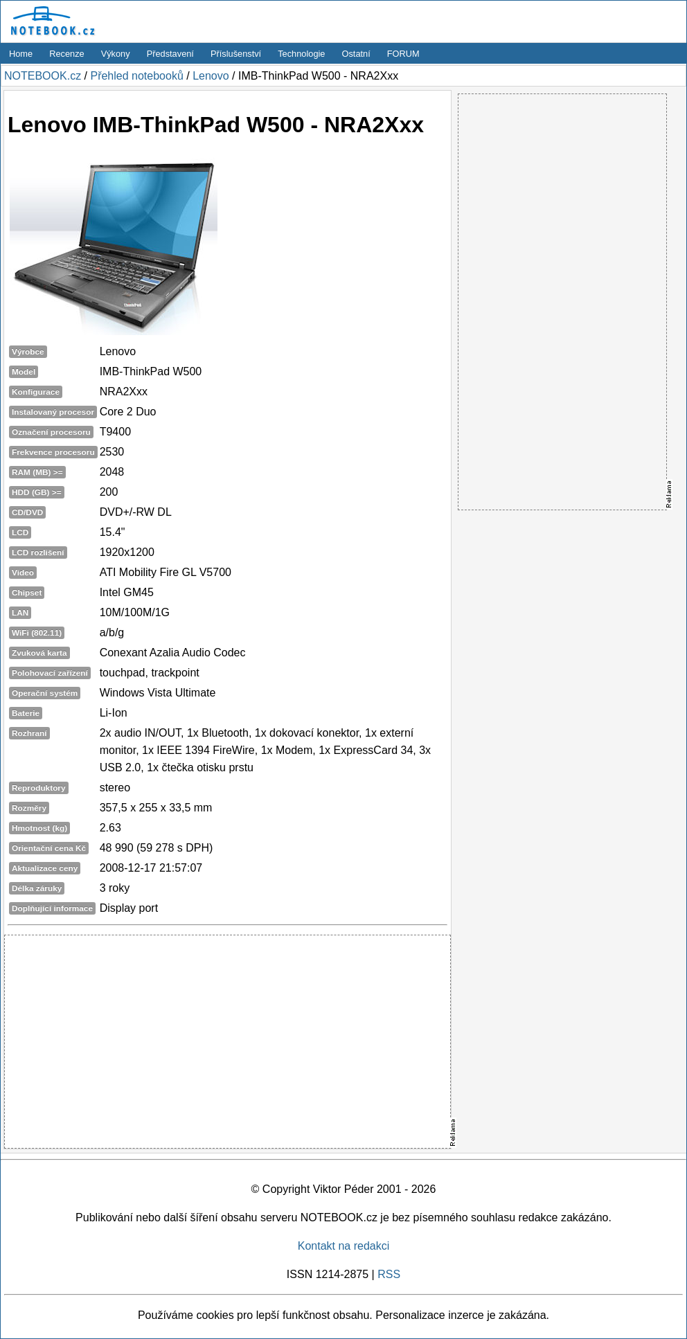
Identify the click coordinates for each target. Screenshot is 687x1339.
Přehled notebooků (136, 76)
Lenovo (211, 76)
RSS (388, 1274)
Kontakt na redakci (344, 1246)
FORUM (403, 53)
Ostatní (356, 53)
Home (21, 53)
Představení (170, 53)
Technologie (301, 53)
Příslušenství (236, 53)
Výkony (115, 53)
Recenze (66, 53)
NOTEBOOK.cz (42, 76)
